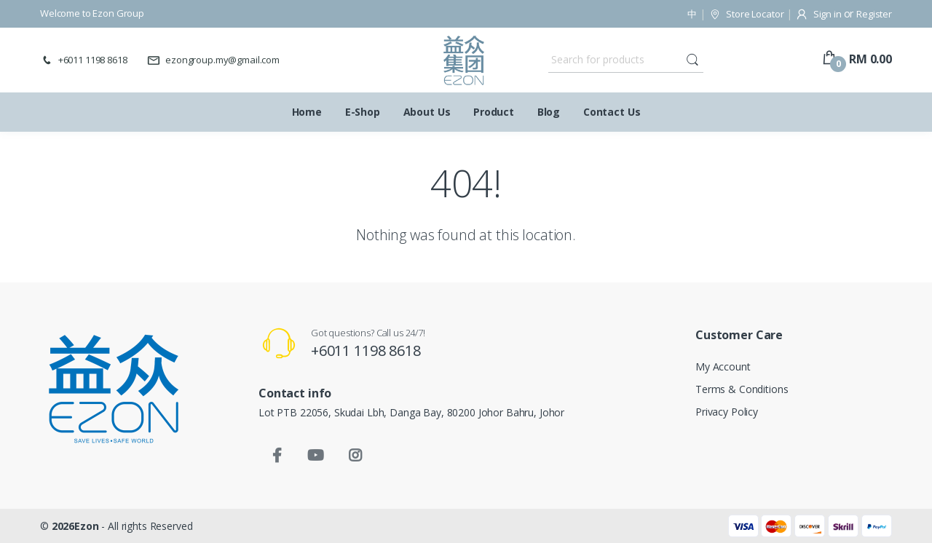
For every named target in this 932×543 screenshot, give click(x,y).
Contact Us (612, 112)
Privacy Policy (726, 412)
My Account (723, 366)
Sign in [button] (819, 13)
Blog (548, 112)
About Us (427, 112)
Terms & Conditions (741, 389)
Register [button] (874, 13)
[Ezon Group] (463, 60)
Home (307, 112)
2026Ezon (77, 526)
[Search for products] (615, 59)
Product (493, 112)
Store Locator (746, 13)
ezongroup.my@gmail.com (213, 59)
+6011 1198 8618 (83, 59)
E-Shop (362, 112)
